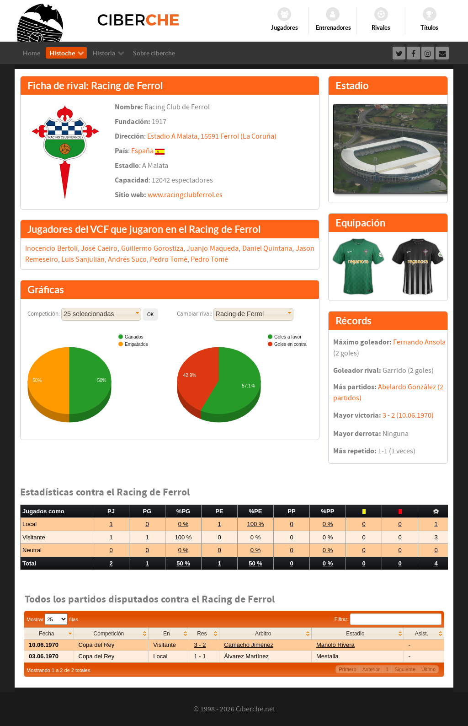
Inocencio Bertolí (51, 248)
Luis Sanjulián (83, 259)
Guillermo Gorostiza (152, 248)
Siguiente (404, 669)
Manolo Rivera (335, 644)
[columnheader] (49, 634)
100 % (255, 524)
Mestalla (327, 656)
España (142, 151)
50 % (183, 563)
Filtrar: (388, 619)
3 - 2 (200, 644)
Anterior (371, 669)
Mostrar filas (52, 619)
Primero (347, 669)
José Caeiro (99, 248)
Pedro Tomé (168, 259)
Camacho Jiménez (248, 644)
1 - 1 (200, 656)
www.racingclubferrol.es (185, 195)
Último (428, 669)
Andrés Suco (127, 259)
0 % (183, 524)
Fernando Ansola (419, 342)
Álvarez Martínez (246, 656)
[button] (150, 314)
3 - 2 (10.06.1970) (408, 415)
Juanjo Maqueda (212, 248)
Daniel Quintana (267, 248)
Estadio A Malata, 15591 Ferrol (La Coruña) (212, 136)
